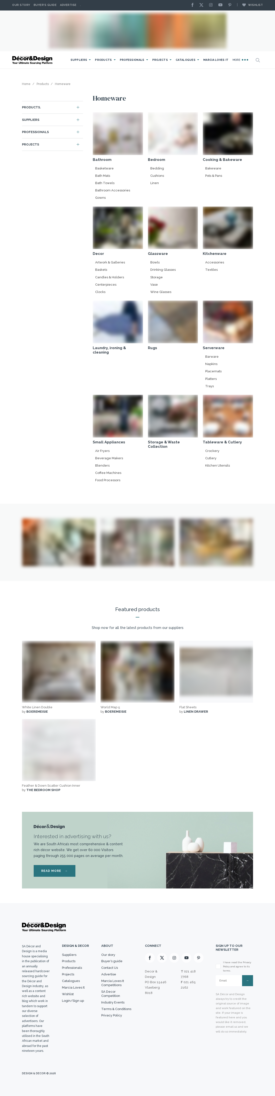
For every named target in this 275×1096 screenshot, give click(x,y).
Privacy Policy (111, 1015)
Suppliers (79, 60)
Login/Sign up (73, 1000)
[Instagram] (212, 5)
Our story (21, 5)
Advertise (68, 5)
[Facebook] (194, 5)
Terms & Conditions (116, 1009)
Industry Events (112, 1002)
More (240, 60)
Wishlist (250, 5)
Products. (31, 107)
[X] (202, 5)
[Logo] (33, 60)
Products (103, 60)
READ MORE (54, 871)
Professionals (132, 60)
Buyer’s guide (111, 961)
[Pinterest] (231, 5)
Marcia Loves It (216, 60)
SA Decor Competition (110, 994)
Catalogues (185, 60)
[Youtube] (221, 5)
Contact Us (109, 968)
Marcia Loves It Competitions (112, 983)
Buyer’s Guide (45, 5)
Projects (160, 60)
